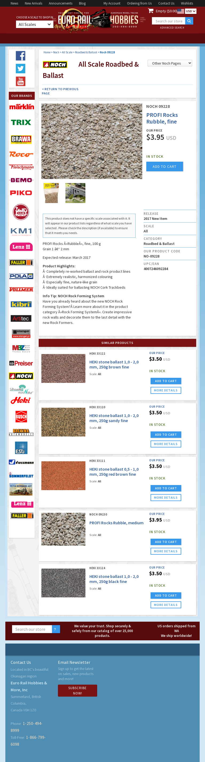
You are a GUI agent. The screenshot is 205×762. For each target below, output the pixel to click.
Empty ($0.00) (166, 11)
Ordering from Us (139, 3)
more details (166, 390)
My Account (112, 3)
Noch (56, 52)
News (14, 3)
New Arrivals (33, 3)
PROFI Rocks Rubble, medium (116, 522)
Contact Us (166, 3)
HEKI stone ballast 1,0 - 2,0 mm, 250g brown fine (114, 364)
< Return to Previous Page (60, 91)
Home (47, 52)
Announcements (60, 3)
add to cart (164, 166)
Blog (82, 3)
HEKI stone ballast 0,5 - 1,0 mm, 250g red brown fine (114, 471)
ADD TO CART (166, 381)
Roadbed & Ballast (86, 52)
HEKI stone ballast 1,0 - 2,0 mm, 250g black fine (114, 579)
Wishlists (187, 3)
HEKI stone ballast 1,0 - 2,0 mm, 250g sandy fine (114, 418)
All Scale (67, 52)
